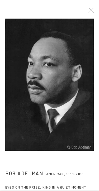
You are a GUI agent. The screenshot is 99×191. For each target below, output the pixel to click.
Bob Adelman (24, 175)
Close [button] (93, 12)
